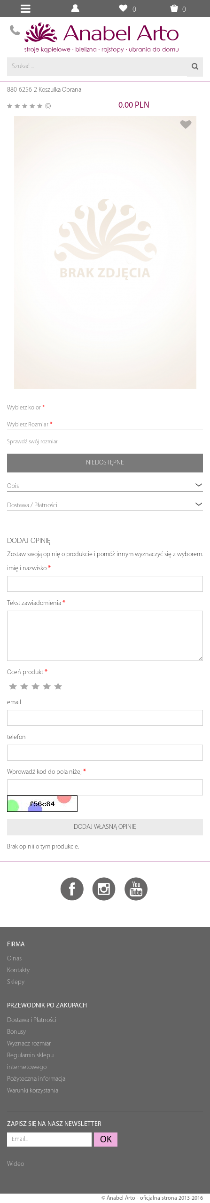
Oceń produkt (25, 672)
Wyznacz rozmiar (29, 1043)
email (14, 702)
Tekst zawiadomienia (34, 603)
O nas (14, 958)
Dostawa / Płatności (105, 505)
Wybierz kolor (24, 408)
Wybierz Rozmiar (27, 425)
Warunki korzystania (32, 1090)
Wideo (15, 1164)
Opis (105, 486)
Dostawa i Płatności (31, 1020)
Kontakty (18, 970)
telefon (16, 737)
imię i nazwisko (27, 568)
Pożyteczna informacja (36, 1079)
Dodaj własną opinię (105, 827)
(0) (48, 106)
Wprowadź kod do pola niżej (44, 772)
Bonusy (16, 1032)
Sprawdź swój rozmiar (32, 442)
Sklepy (15, 982)
